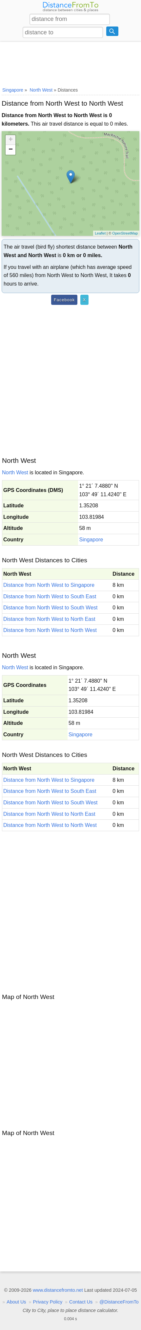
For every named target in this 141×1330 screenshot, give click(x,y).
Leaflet (100, 233)
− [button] (11, 150)
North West (15, 472)
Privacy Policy (48, 1301)
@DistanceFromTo (118, 1301)
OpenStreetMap (125, 233)
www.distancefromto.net (58, 1290)
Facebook (64, 299)
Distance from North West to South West (50, 607)
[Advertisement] (70, 63)
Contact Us (80, 1301)
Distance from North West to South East (49, 596)
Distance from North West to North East (49, 619)
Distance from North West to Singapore (48, 585)
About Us (16, 1301)
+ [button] (11, 140)
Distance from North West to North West (50, 630)
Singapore (91, 539)
